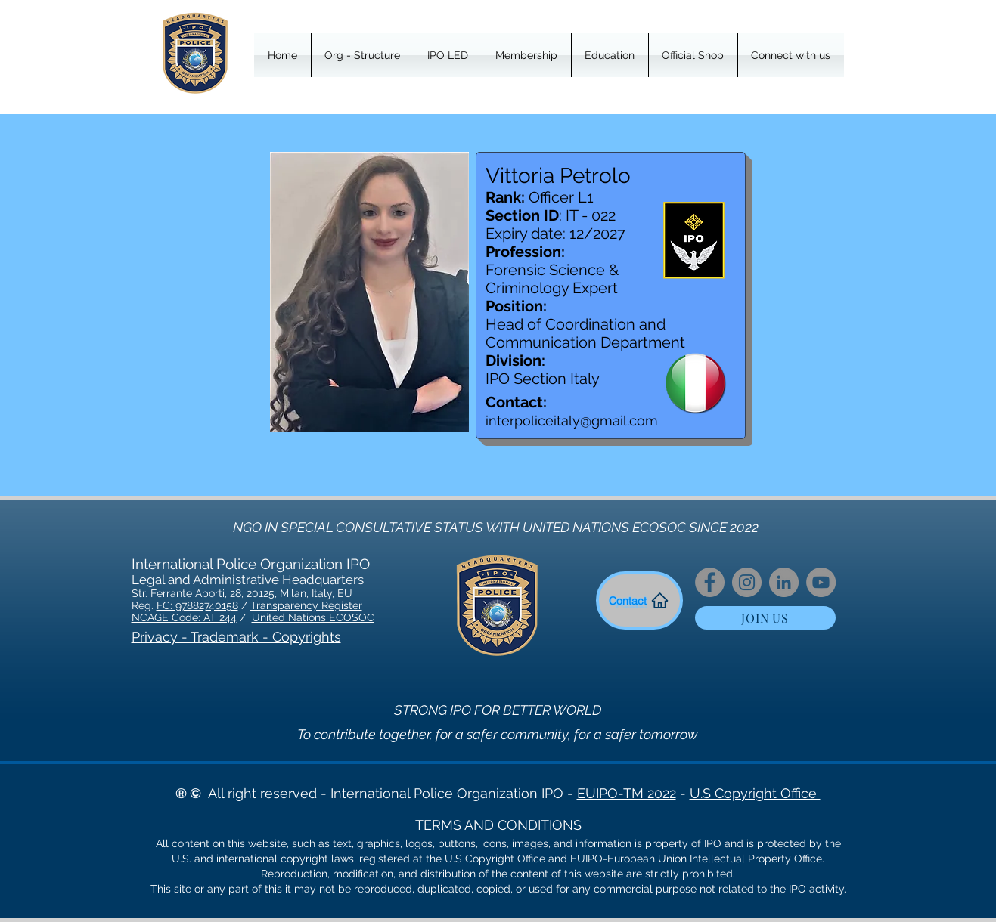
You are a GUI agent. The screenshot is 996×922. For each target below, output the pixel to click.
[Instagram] (747, 582)
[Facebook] (710, 582)
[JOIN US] (765, 618)
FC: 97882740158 (197, 605)
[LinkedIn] (784, 582)
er (357, 605)
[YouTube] (821, 582)
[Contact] (639, 600)
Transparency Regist (301, 605)
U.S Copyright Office (755, 793)
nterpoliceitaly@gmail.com (573, 421)
